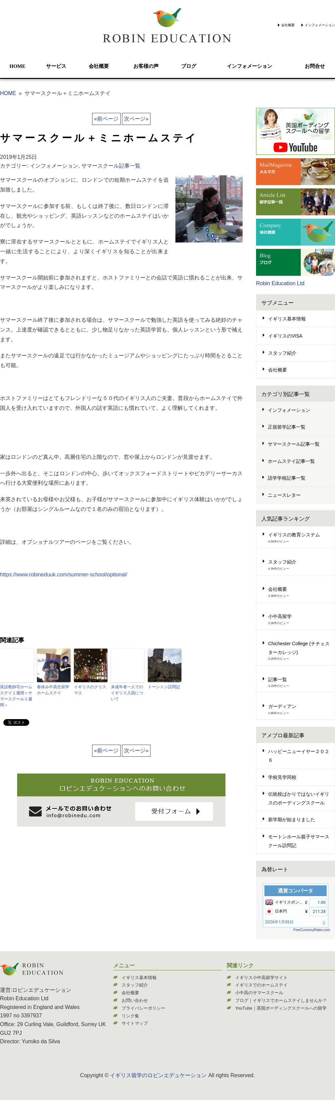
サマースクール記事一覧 (110, 166)
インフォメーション (320, 25)
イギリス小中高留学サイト (261, 977)
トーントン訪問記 (164, 687)
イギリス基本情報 (287, 318)
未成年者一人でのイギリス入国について (127, 693)
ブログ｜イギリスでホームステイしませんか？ (281, 1000)
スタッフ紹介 (282, 353)
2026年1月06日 (279, 922)
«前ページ (106, 119)
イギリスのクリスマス (90, 690)
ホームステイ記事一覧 (291, 461)
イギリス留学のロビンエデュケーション (158, 1075)
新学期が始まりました (291, 819)
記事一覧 (277, 679)
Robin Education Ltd (280, 283)
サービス (56, 66)
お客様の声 (146, 66)
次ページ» (136, 119)
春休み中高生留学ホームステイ (53, 690)
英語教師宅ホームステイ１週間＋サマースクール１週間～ (16, 696)
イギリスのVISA (285, 336)
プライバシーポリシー (143, 1008)
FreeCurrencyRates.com (311, 930)
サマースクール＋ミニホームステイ (99, 137)
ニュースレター (284, 495)
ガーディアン (282, 706)
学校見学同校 (282, 777)
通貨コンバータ (295, 891)
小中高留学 (280, 616)
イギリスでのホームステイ (261, 984)
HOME (17, 66)
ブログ (188, 66)
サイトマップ (135, 1023)
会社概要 (288, 25)
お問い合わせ (135, 1000)
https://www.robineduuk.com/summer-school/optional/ (63, 574)
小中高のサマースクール (259, 992)
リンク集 (130, 1015)
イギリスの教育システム (294, 534)
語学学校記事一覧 (286, 478)
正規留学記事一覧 (286, 427)
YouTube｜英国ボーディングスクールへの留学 (281, 1008)
